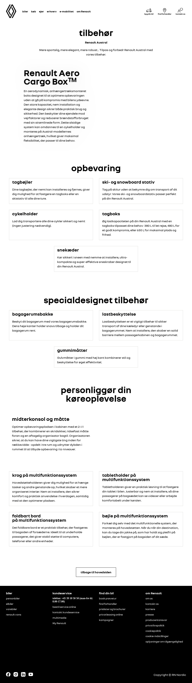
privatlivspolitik (155, 625)
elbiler (9, 603)
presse (150, 614)
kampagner (106, 619)
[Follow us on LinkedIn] (23, 674)
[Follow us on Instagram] (16, 674)
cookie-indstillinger (157, 636)
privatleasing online (111, 614)
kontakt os (152, 603)
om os (149, 598)
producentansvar (156, 619)
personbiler (13, 598)
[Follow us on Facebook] (8, 674)
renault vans (13, 614)
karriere (150, 609)
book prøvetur (107, 598)
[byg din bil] (149, 11)
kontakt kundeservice (65, 612)
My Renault (59, 623)
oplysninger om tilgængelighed (164, 641)
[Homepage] (11, 11)
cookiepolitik (153, 630)
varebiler (11, 609)
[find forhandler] (164, 11)
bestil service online (64, 606)
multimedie (59, 617)
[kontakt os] (180, 11)
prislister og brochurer (112, 609)
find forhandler (108, 603)
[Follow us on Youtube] (30, 674)
